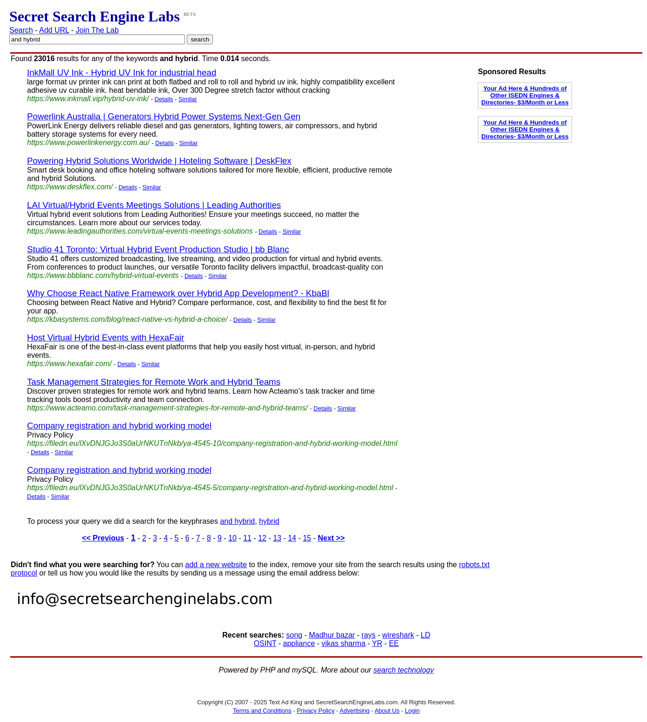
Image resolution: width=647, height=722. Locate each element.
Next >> (331, 538)
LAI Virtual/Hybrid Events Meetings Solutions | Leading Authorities (154, 205)
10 (232, 538)
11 (247, 538)
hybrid (269, 521)
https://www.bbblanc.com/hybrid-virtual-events (102, 275)
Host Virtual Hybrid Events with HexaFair (105, 337)
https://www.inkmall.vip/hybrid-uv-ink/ (88, 99)
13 (277, 538)
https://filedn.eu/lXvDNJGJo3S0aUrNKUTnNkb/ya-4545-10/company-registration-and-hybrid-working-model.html (212, 443)
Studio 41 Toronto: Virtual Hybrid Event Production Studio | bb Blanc (158, 249)
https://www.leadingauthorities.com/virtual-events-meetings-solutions (140, 231)
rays (368, 635)
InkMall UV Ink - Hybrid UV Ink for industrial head (121, 72)
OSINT (265, 643)
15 (307, 538)
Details (164, 99)
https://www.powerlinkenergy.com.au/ (88, 142)
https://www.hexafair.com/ (69, 364)
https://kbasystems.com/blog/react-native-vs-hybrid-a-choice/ (127, 319)
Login (412, 710)
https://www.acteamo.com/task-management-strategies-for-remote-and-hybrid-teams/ (167, 408)
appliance (299, 643)
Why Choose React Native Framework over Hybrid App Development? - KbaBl (178, 293)
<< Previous (103, 538)
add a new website (216, 565)
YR (377, 643)
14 (292, 538)
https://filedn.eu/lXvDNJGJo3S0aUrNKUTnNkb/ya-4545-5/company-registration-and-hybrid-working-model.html (210, 488)
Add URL (54, 30)
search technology (404, 670)
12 (262, 538)
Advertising (354, 710)
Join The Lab (97, 30)
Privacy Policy (315, 710)
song (294, 635)
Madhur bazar (332, 635)
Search (21, 30)
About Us (387, 710)
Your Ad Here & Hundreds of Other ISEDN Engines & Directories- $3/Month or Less (524, 95)
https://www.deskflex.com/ (70, 187)
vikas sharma (343, 643)
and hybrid (237, 521)
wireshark (398, 635)
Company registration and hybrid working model (119, 425)
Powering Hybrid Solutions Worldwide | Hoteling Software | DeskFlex (159, 161)
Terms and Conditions (262, 710)
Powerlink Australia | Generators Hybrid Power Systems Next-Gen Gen (163, 116)
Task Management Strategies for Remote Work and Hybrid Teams (153, 382)
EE (394, 643)
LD (425, 635)
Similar (187, 99)
